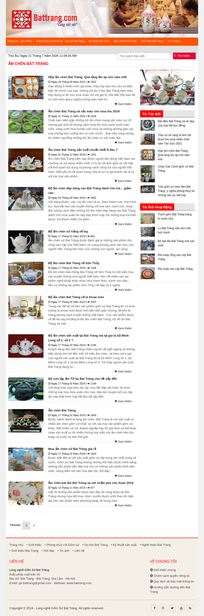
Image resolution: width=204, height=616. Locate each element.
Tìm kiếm (182, 55)
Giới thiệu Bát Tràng (153, 41)
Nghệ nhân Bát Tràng (126, 41)
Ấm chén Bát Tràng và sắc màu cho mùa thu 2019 (84, 111)
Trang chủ (12, 41)
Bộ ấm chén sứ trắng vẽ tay (68, 231)
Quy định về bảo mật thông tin (173, 581)
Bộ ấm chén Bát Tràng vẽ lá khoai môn (76, 297)
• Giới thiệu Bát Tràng (24, 550)
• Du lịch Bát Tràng (95, 545)
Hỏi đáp (63, 48)
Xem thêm (123, 104)
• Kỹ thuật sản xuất (123, 545)
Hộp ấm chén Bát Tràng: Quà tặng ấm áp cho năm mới (87, 77)
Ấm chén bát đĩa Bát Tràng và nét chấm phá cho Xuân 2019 (90, 483)
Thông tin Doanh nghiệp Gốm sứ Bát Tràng (32, 48)
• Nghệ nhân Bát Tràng (155, 545)
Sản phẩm (27, 41)
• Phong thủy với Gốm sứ (62, 545)
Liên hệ (74, 48)
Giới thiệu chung (164, 570)
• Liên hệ (79, 550)
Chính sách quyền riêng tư (171, 576)
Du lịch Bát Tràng (76, 41)
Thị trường (175, 41)
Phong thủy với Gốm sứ (49, 41)
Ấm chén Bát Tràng (28, 64)
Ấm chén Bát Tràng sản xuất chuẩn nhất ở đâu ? (83, 150)
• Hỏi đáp (48, 550)
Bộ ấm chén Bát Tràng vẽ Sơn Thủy (73, 263)
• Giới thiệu (33, 545)
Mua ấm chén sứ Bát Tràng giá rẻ (72, 449)
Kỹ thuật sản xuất (100, 41)
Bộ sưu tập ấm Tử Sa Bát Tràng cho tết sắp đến (82, 378)
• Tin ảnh (64, 550)
